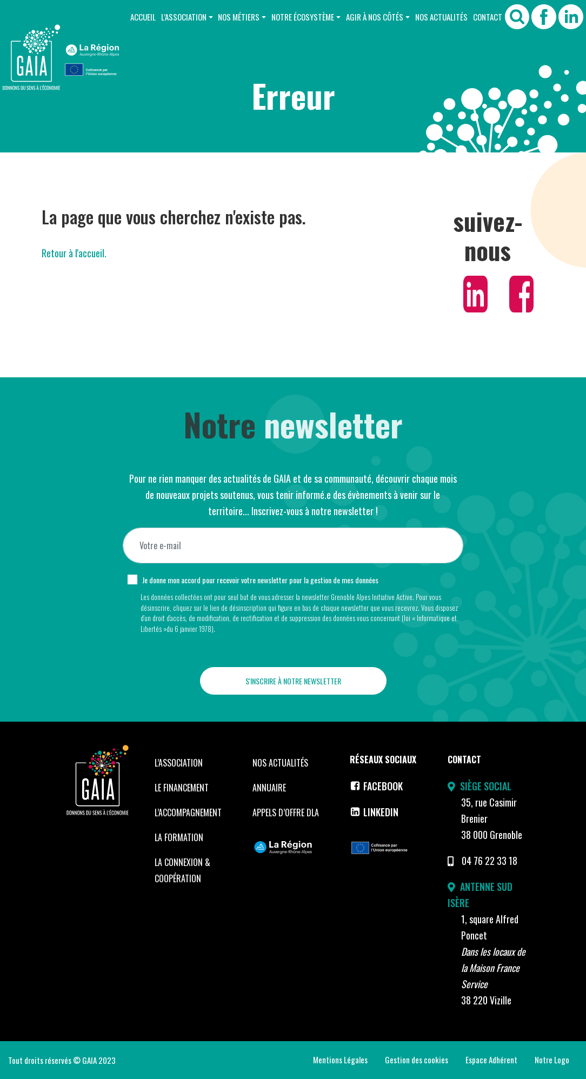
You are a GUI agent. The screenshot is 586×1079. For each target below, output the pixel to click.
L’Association (184, 17)
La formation (179, 837)
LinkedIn (374, 812)
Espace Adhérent (491, 1059)
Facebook (376, 786)
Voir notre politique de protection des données (202, 639)
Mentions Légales (340, 1059)
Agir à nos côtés (374, 17)
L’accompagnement (188, 812)
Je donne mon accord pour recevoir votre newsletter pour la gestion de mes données (260, 579)
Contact (487, 17)
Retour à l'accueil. (74, 253)
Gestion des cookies (416, 1059)
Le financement (182, 787)
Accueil (143, 17)
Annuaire (269, 787)
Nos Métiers (238, 17)
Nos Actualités (441, 17)
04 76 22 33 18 (489, 861)
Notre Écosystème (302, 17)
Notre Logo (552, 1059)
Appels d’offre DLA (285, 812)
